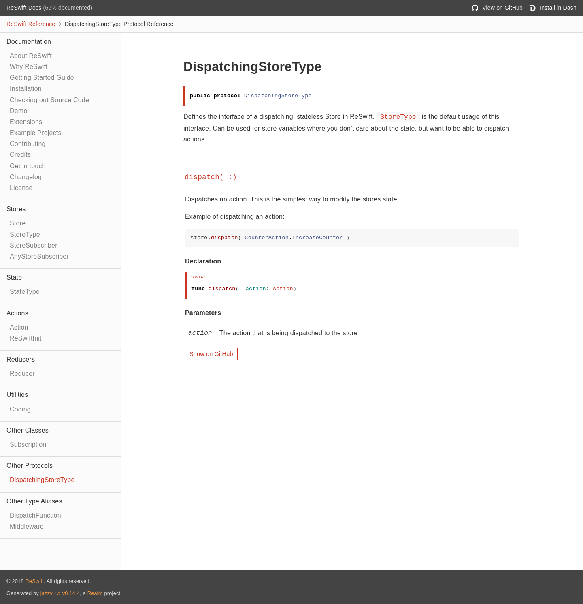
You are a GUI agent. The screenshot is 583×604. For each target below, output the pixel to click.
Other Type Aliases (34, 501)
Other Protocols (29, 465)
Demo (18, 110)
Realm (95, 593)
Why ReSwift (29, 66)
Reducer (22, 373)
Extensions (26, 121)
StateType (25, 291)
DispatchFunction (35, 515)
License (21, 187)
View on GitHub (497, 7)
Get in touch (28, 166)
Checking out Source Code (49, 99)
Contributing (28, 143)
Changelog (26, 176)
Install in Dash (553, 7)
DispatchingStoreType (42, 479)
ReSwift (34, 581)
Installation (26, 88)
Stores (16, 209)
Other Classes (27, 430)
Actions (17, 313)
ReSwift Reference (30, 24)
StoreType (25, 234)
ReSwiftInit (26, 338)
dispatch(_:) (211, 177)
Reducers (20, 359)
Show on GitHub (211, 354)
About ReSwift (31, 55)
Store (18, 223)
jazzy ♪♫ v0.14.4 (60, 593)
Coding (20, 409)
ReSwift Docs (24, 7)
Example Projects (36, 132)
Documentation (28, 41)
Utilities (17, 394)
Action (19, 327)
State (14, 277)
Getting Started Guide (42, 77)
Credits (20, 154)
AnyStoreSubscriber (39, 256)
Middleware (27, 526)
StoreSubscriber (33, 245)
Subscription (28, 444)
